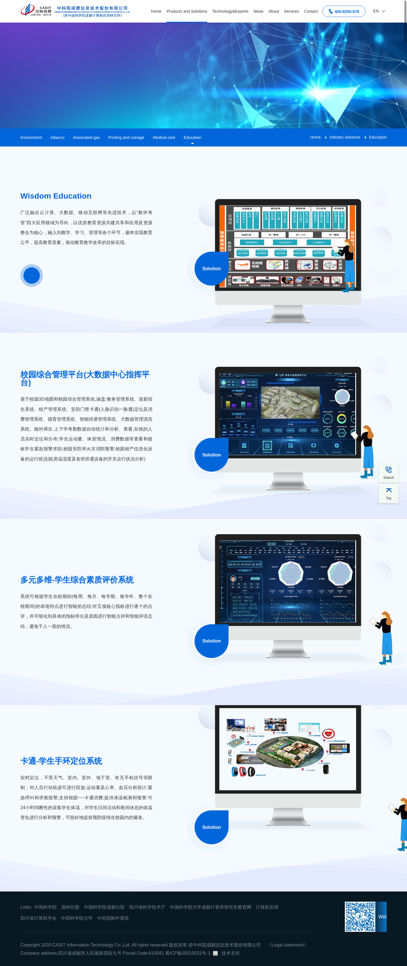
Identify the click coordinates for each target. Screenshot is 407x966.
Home (156, 11)
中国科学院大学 (77, 918)
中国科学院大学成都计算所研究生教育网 (210, 907)
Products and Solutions (186, 11)
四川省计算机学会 (38, 918)
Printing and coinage (126, 137)
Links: (26, 907)
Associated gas (86, 137)
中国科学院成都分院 (104, 907)
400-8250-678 (343, 11)
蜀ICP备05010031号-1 (187, 953)
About (274, 11)
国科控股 (70, 907)
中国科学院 (45, 907)
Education (192, 137)
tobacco (57, 137)
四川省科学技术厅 (147, 907)
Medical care (164, 137)
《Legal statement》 (287, 945)
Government (31, 137)
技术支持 (231, 953)
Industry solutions (345, 137)
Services (291, 11)
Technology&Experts (230, 11)
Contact (311, 11)
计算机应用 (267, 907)
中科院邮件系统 (113, 918)
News (258, 11)
